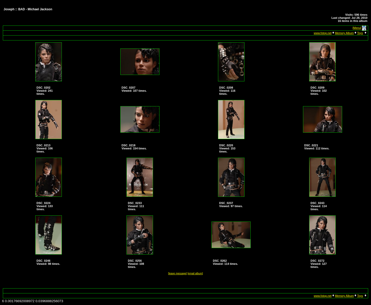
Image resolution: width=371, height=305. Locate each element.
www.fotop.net (323, 33)
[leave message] (177, 273)
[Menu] (357, 27)
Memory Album (344, 33)
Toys (360, 33)
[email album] (195, 273)
